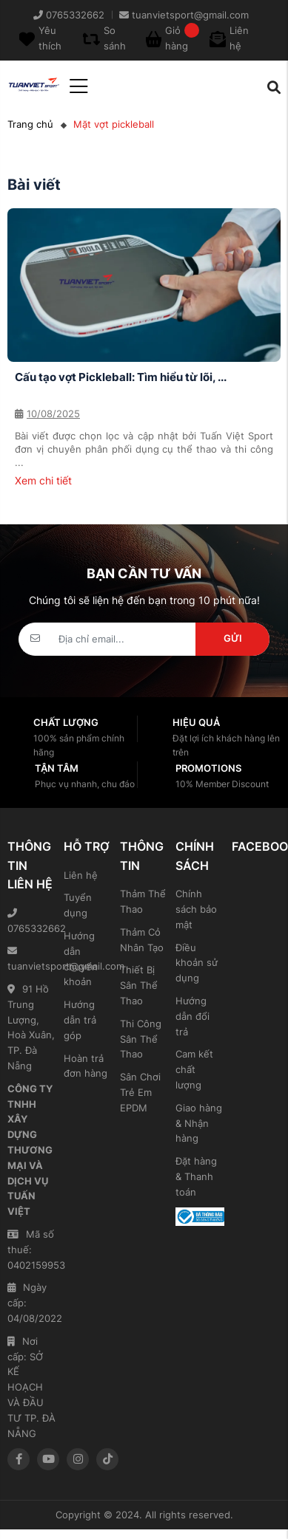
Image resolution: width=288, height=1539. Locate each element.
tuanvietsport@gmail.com (31, 959)
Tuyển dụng (78, 905)
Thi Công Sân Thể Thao (140, 1039)
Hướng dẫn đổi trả (192, 1016)
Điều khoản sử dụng (196, 963)
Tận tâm (56, 768)
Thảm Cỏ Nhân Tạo (142, 939)
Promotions (208, 768)
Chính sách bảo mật (196, 909)
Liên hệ (81, 875)
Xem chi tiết (43, 480)
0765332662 (31, 921)
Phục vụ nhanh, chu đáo (85, 783)
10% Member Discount (222, 783)
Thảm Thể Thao (143, 901)
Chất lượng (65, 722)
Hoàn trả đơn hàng (85, 1066)
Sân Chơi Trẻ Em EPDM (140, 1092)
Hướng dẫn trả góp (80, 1019)
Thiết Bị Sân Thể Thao (139, 985)
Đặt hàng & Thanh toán (196, 1176)
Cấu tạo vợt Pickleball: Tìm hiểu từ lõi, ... (121, 377)
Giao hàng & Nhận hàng (198, 1123)
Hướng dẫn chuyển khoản (81, 958)
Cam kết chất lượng (194, 1069)
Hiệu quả (196, 722)
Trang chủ (30, 124)
